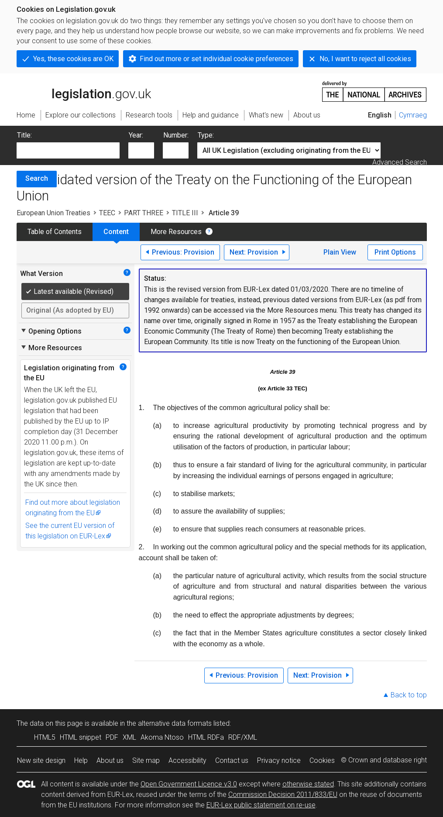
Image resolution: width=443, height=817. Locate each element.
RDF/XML (242, 737)
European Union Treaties (53, 213)
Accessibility (187, 760)
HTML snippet (80, 737)
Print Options (395, 252)
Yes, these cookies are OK (73, 59)
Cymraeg (413, 115)
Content (116, 232)
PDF (112, 737)
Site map (146, 760)
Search (36, 178)
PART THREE (143, 213)
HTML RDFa (206, 737)
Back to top (409, 695)
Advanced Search (399, 162)
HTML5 (44, 737)
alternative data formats (175, 723)
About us (110, 760)
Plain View (339, 252)
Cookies (322, 760)
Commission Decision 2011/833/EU (282, 794)
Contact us (231, 760)
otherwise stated (308, 784)
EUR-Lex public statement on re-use (261, 805)
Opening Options (51, 331)
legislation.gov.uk (84, 91)
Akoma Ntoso (162, 737)
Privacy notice (279, 760)
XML (129, 737)
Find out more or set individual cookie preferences (216, 59)
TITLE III (185, 213)
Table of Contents (54, 232)
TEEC (107, 213)
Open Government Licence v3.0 (189, 784)
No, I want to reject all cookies (365, 59)
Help (81, 760)
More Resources (176, 232)
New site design (41, 760)
